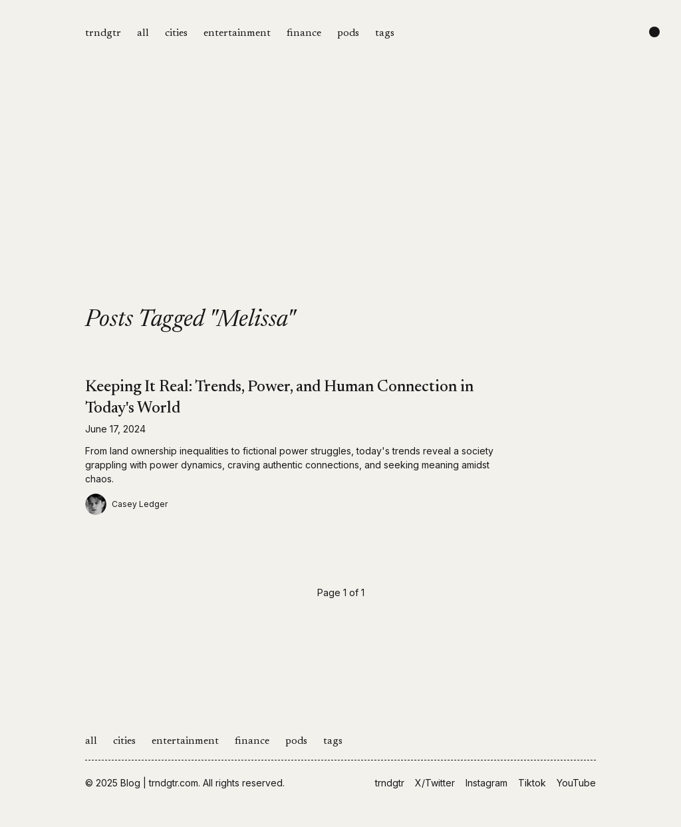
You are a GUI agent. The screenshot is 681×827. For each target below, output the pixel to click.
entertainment (237, 33)
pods (348, 33)
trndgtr (103, 33)
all (143, 33)
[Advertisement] (340, 207)
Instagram (486, 782)
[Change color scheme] (654, 32)
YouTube (576, 782)
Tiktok (532, 782)
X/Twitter (435, 782)
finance (304, 33)
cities (176, 33)
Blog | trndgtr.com (159, 782)
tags (384, 33)
